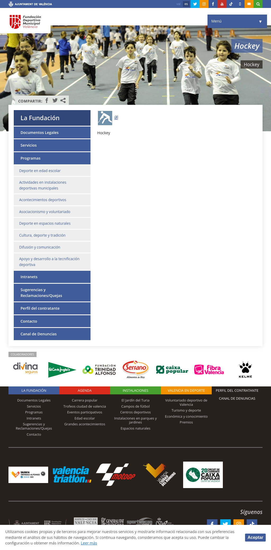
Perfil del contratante (40, 308)
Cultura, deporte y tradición (42, 235)
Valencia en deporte (186, 390)
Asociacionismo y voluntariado (44, 211)
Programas (30, 158)
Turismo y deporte (186, 410)
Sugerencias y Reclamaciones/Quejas (41, 292)
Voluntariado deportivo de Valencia (186, 402)
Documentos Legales (39, 132)
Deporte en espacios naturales (44, 223)
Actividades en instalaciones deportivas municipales (42, 185)
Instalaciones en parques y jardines (135, 420)
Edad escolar (84, 418)
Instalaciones (135, 390)
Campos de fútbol (135, 406)
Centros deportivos (135, 412)
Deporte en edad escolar (40, 170)
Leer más (89, 543)
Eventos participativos (84, 412)
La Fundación (40, 118)
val (178, 4)
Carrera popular (85, 400)
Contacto (28, 321)
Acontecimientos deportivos (42, 199)
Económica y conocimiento (186, 416)
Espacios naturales (136, 428)
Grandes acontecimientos (84, 424)
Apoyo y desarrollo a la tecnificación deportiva (49, 261)
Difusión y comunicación (39, 247)
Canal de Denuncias (38, 333)
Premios (186, 422)
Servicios (28, 145)
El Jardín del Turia (135, 400)
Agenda (85, 390)
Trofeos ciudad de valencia (85, 406)
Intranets (28, 276)
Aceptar (255, 537)
